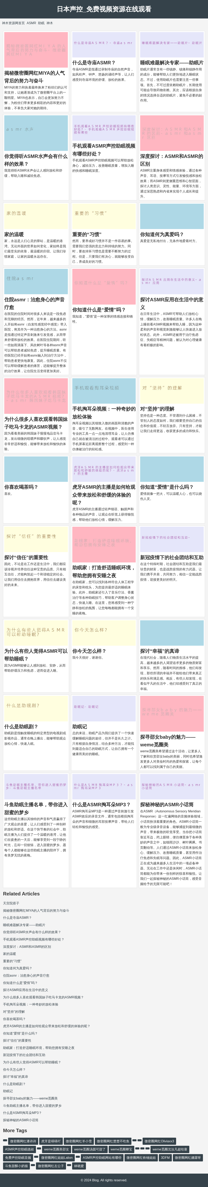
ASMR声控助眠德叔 (19, 1149)
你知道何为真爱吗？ (162, 234)
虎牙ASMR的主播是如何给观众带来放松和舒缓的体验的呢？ (103, 494)
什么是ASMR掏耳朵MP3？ (101, 804)
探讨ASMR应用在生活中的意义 (25, 990)
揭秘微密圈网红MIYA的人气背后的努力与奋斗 (36, 910)
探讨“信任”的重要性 (26, 557)
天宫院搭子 (11, 903)
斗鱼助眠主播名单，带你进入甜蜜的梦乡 (32, 1105)
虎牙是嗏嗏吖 (51, 1141)
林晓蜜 (79, 1166)
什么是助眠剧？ (21, 726)
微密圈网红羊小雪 (79, 1141)
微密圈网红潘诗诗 (23, 1141)
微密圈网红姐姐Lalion (57, 1157)
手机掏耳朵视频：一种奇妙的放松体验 (30, 1004)
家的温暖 (14, 234)
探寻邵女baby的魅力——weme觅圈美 (30, 1098)
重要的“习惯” (87, 234)
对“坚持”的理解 (157, 409)
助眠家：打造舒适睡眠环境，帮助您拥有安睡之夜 (39, 1048)
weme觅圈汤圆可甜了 (90, 1149)
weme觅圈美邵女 (56, 1149)
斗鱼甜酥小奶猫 (16, 1166)
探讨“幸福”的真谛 (159, 651)
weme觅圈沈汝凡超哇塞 (170, 1149)
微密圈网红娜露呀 (188, 1157)
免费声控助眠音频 (18, 1157)
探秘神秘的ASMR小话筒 (167, 804)
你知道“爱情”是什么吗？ (167, 487)
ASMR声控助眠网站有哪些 (102, 1157)
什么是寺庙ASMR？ (94, 62)
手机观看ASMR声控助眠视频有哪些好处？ (33, 939)
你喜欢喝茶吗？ (21, 487)
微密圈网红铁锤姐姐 (141, 1157)
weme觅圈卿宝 (121, 1149)
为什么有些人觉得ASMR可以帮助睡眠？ (32, 1062)
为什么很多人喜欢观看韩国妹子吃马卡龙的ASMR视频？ (43, 997)
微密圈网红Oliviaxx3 (159, 1141)
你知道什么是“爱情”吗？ (99, 309)
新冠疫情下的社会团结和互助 (172, 557)
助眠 (41, 23)
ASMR (31, 23)
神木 (50, 23)
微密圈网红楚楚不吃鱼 (113, 1141)
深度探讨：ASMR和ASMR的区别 (27, 946)
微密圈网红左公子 (51, 1166)
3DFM (165, 1157)
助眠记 (79, 726)
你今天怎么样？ (89, 651)
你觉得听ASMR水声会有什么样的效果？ (32, 932)
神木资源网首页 (13, 23)
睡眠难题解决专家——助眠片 (172, 62)
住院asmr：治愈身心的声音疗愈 (26, 975)
